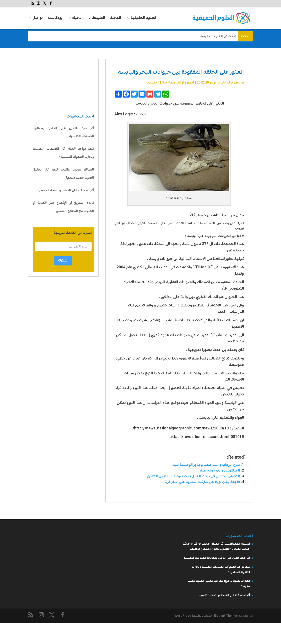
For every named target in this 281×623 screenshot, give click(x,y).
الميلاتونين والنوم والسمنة (220, 470)
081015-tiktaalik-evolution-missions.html (206, 437)
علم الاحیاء (169, 82)
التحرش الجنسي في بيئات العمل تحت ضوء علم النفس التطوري (193, 476)
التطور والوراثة (186, 82)
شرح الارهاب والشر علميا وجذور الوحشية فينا (206, 464)
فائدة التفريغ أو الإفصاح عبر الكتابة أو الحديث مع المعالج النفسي (63, 207)
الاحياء (77, 18)
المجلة (115, 18)
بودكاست (55, 18)
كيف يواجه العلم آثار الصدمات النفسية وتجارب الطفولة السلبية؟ (63, 152)
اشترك (63, 260)
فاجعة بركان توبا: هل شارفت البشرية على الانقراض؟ (202, 481)
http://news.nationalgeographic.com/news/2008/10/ (181, 428)
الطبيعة (98, 18)
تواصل (37, 18)
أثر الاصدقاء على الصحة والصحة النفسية (65, 190)
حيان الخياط (225, 82)
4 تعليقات (152, 82)
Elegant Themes (226, 616)
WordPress (183, 616)
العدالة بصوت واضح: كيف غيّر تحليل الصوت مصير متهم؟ (63, 173)
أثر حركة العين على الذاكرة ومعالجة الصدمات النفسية (63, 132)
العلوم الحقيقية (143, 18)
